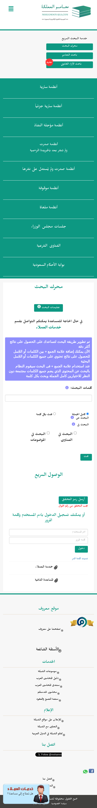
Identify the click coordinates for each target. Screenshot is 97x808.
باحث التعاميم (69, 55)
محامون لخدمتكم (47, 692)
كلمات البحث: (81, 389)
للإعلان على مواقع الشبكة (47, 720)
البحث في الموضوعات (37, 438)
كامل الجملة (78, 415)
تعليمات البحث (48, 307)
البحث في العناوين (65, 438)
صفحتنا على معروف (49, 629)
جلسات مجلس (48, 227)
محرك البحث (70, 46)
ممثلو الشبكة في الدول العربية (47, 734)
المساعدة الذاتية (44, 580)
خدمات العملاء (48, 328)
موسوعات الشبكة (47, 672)
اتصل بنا (47, 779)
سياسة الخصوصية (59, 803)
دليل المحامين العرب (47, 679)
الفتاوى (48, 246)
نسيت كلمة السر (80, 559)
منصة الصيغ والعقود (47, 699)
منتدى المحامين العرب (47, 685)
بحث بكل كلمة (44, 415)
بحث (86, 457)
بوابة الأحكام (49, 265)
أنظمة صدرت (48, 169)
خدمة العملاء (44, 567)
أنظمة (48, 87)
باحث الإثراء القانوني (64, 64)
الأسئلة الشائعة (47, 650)
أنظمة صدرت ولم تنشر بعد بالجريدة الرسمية (48, 148)
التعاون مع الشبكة (47, 727)
